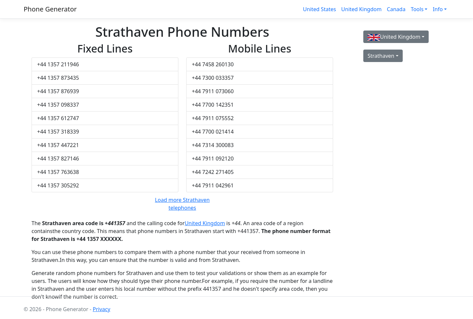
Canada (396, 9)
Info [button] (438, 9)
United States (319, 9)
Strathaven (381, 55)
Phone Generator (50, 9)
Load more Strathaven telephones (182, 203)
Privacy (101, 309)
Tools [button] (417, 9)
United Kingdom (361, 9)
